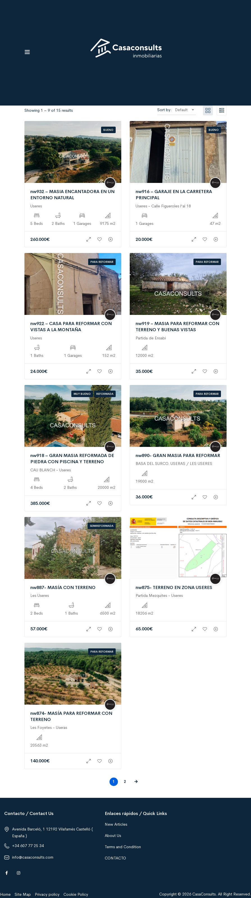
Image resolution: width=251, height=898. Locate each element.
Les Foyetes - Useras (48, 727)
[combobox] (184, 110)
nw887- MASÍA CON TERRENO (62, 587)
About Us (113, 835)
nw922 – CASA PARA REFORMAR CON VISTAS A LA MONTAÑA (71, 327)
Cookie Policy (75, 894)
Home (5, 894)
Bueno (108, 130)
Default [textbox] (181, 109)
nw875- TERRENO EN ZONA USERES (174, 587)
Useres (36, 206)
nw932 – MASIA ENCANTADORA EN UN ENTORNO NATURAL (72, 195)
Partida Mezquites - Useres (159, 595)
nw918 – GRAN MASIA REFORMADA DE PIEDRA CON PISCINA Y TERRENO (72, 459)
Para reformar (101, 262)
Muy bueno (82, 394)
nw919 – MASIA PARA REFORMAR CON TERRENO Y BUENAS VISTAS (177, 327)
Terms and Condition (123, 846)
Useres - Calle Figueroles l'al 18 (163, 206)
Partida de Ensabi (151, 338)
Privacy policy (47, 894)
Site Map (23, 894)
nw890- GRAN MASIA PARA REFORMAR (178, 455)
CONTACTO (115, 858)
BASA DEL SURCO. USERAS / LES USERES (174, 463)
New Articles (116, 824)
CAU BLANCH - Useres (50, 469)
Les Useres (39, 595)
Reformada (104, 394)
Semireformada (101, 526)
